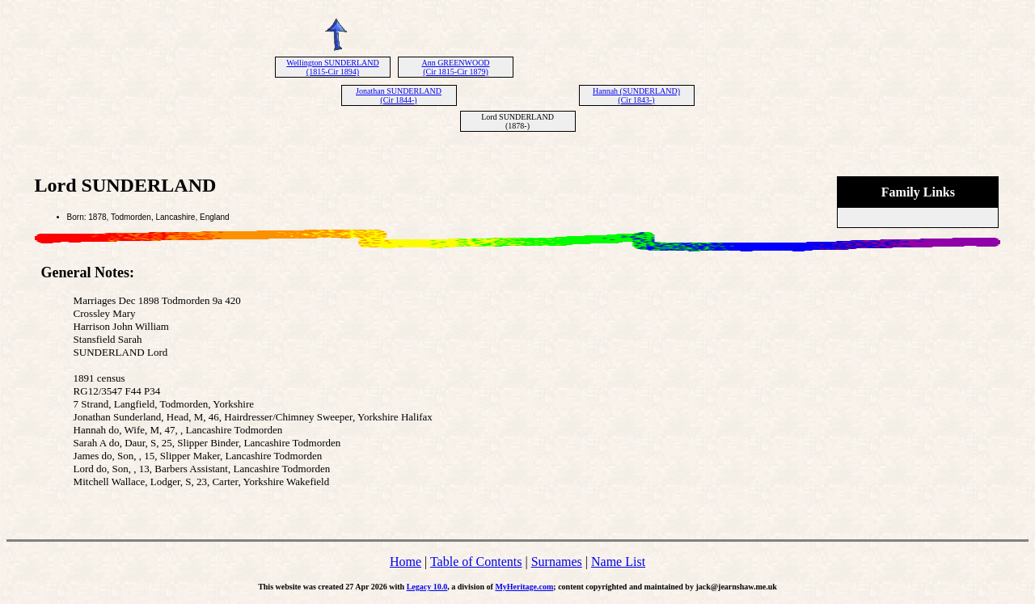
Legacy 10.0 (427, 586)
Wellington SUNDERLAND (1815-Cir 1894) (332, 67)
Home (405, 561)
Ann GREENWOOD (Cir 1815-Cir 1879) (455, 67)
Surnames (556, 561)
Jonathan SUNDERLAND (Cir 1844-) (398, 95)
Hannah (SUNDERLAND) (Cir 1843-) (636, 95)
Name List (618, 561)
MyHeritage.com (524, 586)
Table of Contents (476, 561)
